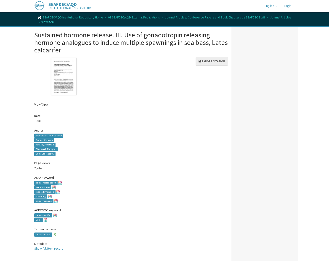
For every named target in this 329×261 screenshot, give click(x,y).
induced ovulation (45, 191)
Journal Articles (280, 17)
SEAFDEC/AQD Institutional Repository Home (73, 17)
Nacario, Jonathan (45, 144)
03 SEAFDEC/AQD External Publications (134, 17)
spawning (41, 196)
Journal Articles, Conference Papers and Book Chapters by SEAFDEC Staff (215, 17)
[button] (271, 5)
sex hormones (43, 187)
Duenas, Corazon (44, 140)
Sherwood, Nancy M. (46, 149)
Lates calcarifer (43, 215)
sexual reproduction (46, 182)
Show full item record (49, 248)
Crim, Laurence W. (45, 153)
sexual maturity (44, 200)
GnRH (38, 219)
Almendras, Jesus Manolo (49, 135)
